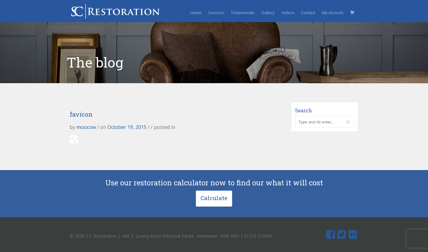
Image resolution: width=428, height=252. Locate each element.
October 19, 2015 (126, 127)
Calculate (214, 198)
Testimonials (243, 12)
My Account (332, 12)
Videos (288, 12)
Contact (308, 12)
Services (216, 12)
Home (195, 12)
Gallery (268, 12)
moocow (86, 127)
